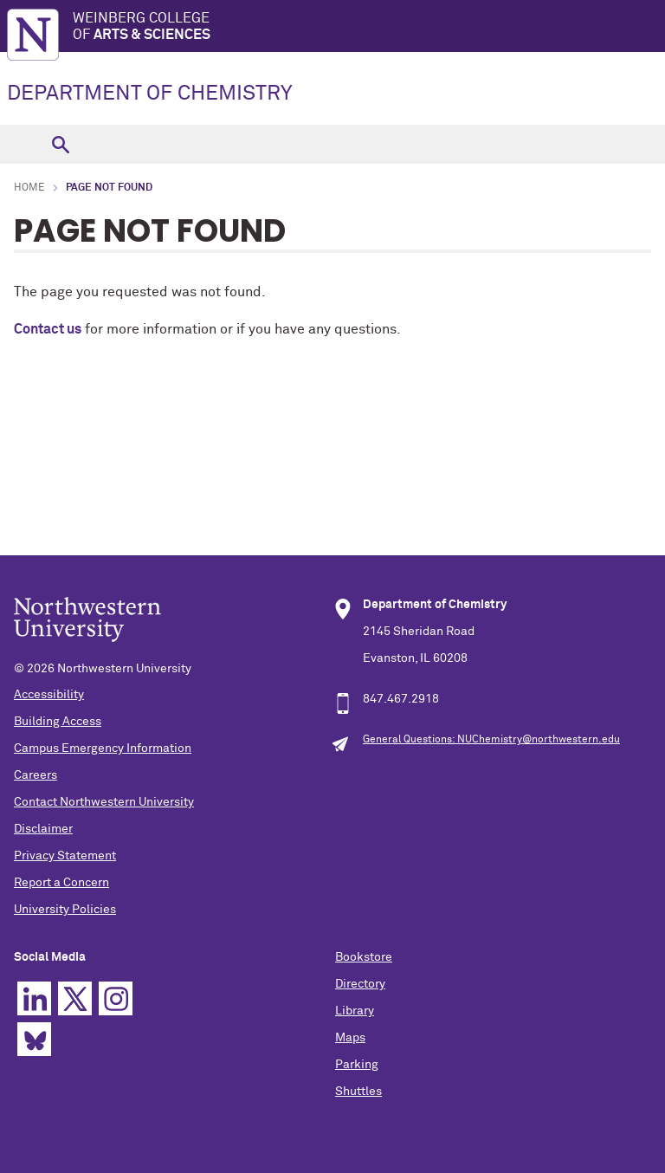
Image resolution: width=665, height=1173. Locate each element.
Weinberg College (369, 27)
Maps (350, 1038)
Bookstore (363, 957)
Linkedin (34, 998)
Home (29, 188)
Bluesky (34, 1039)
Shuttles (358, 1092)
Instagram (115, 998)
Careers (35, 775)
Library (354, 1011)
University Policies (65, 910)
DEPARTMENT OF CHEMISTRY (150, 93)
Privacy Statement (65, 856)
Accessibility (49, 695)
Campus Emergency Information (102, 748)
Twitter (75, 998)
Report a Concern (61, 883)
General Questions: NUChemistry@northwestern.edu (491, 740)
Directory (360, 984)
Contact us (47, 329)
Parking (356, 1065)
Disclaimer (43, 829)
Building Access (57, 722)
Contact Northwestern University (104, 802)
